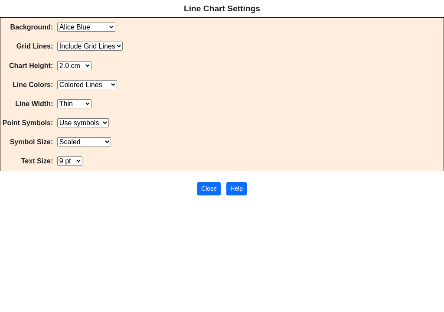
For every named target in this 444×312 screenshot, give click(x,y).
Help (236, 188)
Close (209, 188)
